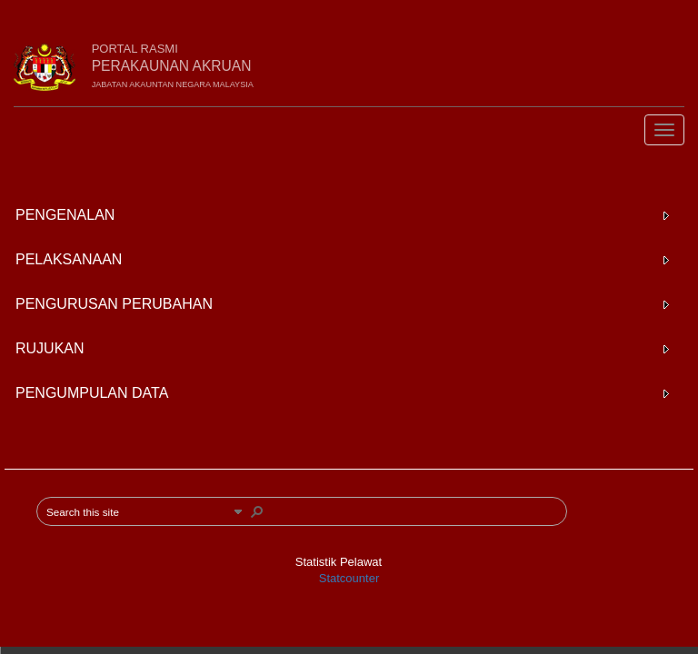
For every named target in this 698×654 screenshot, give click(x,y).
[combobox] (137, 511)
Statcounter (349, 578)
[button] (238, 511)
